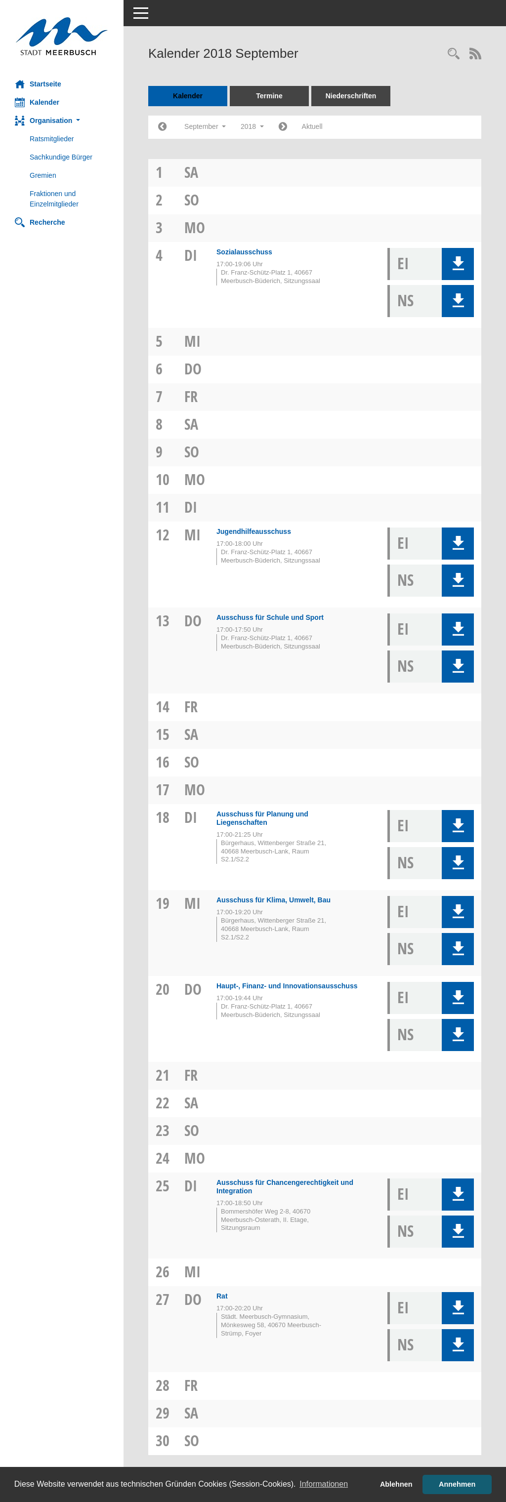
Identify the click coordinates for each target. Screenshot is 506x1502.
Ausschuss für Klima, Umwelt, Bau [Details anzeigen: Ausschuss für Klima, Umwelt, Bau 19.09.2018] (273, 900)
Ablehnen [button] (396, 1484)
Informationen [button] (323, 1484)
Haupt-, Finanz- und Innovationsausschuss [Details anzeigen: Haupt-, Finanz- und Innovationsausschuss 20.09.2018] (286, 986)
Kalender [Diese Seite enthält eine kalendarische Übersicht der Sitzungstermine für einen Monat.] (37, 102)
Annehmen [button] (457, 1484)
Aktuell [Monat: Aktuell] (312, 126)
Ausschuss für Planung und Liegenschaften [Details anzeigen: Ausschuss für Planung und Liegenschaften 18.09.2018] (262, 818)
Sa (191, 172)
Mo (194, 227)
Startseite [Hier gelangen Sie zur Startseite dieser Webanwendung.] (38, 84)
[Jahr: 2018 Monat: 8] (162, 127)
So (191, 200)
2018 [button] (252, 126)
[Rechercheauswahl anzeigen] (453, 54)
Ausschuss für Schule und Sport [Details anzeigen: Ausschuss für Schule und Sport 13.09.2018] (270, 617)
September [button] (205, 126)
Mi (192, 341)
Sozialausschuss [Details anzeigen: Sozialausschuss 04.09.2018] (244, 252)
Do (193, 369)
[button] (62, 121)
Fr (191, 396)
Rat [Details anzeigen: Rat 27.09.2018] (222, 1296)
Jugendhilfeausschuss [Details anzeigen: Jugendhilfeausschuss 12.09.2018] (253, 531)
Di (190, 255)
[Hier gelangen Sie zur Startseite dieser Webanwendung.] (62, 36)
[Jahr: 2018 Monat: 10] (283, 127)
